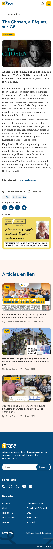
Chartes (5, 508)
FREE (7, 287)
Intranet (5, 522)
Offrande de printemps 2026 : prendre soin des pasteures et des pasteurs (24, 316)
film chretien (21, 197)
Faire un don (7, 513)
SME (29, 513)
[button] (48, 3)
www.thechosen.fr (28, 180)
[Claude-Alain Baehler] (3, 191)
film (7, 197)
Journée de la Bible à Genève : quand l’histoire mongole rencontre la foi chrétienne (23, 408)
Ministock (31, 522)
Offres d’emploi (9, 518)
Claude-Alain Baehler (16, 191)
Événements (8, 34)
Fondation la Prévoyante (37, 508)
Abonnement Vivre (35, 503)
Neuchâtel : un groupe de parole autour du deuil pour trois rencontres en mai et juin (25, 361)
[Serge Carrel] (3, 369)
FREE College (33, 518)
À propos (6, 503)
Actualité (15, 378)
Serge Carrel (11, 369)
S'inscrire (43, 467)
